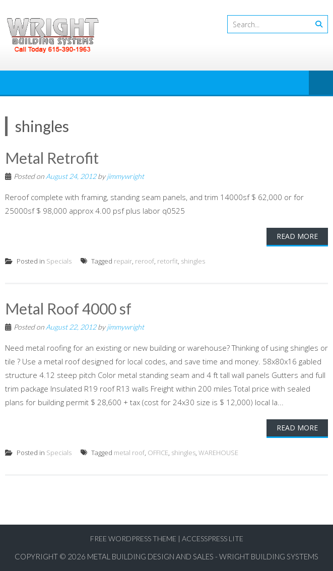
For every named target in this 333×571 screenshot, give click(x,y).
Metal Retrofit (52, 158)
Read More (297, 236)
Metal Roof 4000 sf (68, 308)
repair (123, 261)
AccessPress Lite (212, 538)
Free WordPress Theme (133, 538)
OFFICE (158, 452)
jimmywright (125, 176)
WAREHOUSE (218, 452)
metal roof (129, 452)
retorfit (167, 261)
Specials (59, 261)
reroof (144, 261)
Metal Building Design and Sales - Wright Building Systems (202, 556)
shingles (193, 261)
